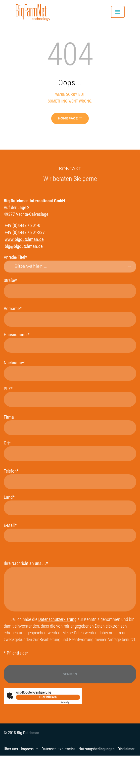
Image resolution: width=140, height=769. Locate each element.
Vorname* (70, 316)
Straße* (70, 288)
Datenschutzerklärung (57, 619)
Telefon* (70, 478)
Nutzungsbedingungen (97, 749)
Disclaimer (126, 749)
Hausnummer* (70, 342)
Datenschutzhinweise (59, 749)
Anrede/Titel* (70, 264)
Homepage (68, 118)
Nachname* (70, 370)
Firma (70, 424)
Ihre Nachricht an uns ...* (70, 586)
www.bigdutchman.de (24, 239)
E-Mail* (70, 532)
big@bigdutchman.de (24, 246)
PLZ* (70, 396)
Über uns (11, 749)
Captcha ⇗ (70, 702)
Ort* (70, 450)
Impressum (30, 749)
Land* (70, 504)
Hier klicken (48, 697)
